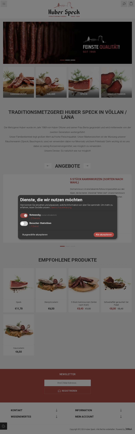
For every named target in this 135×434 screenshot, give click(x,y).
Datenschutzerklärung (60, 207)
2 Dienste (34, 218)
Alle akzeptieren (104, 234)
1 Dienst (34, 226)
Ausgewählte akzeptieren (35, 234)
